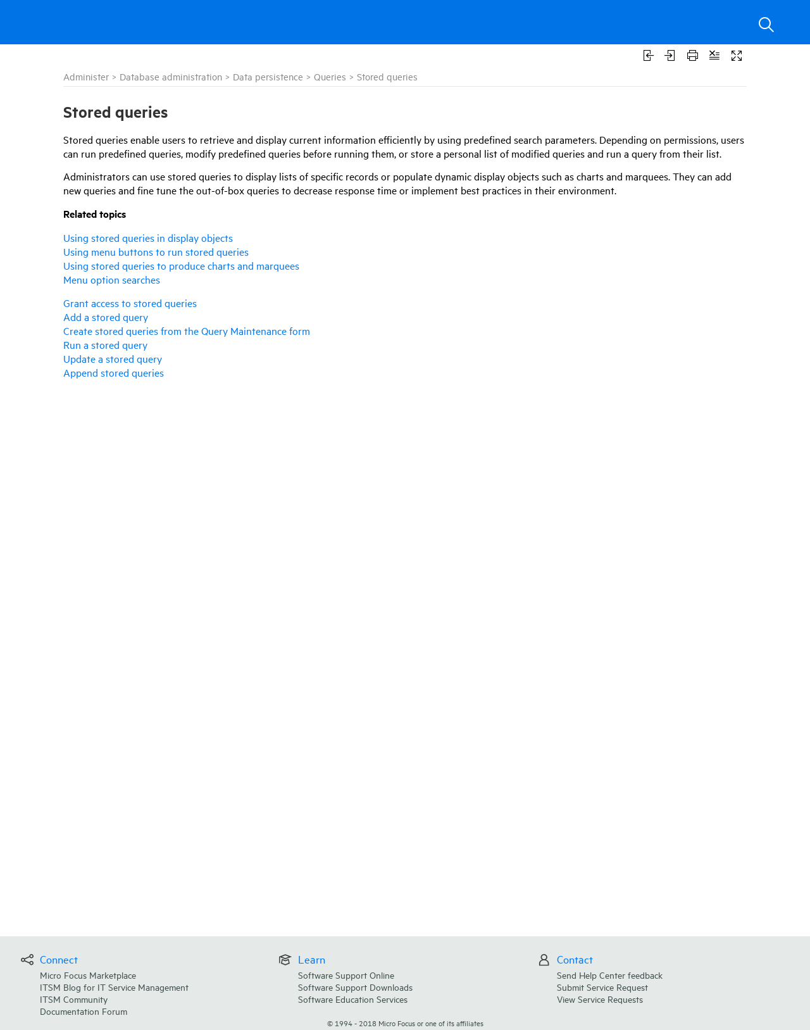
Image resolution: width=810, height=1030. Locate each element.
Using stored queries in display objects (148, 237)
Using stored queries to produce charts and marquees (181, 265)
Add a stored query (105, 316)
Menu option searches (111, 279)
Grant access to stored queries (130, 303)
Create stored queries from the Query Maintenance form (186, 330)
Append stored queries (113, 372)
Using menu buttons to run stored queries (156, 251)
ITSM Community (74, 999)
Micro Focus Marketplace (88, 975)
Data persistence (268, 76)
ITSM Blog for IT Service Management (114, 987)
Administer (86, 76)
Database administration (171, 76)
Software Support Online (346, 975)
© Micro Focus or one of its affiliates (405, 1022)
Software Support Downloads (355, 987)
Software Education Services (353, 999)
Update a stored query (112, 358)
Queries (330, 76)
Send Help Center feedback (610, 975)
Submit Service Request (602, 987)
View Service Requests (600, 999)
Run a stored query (105, 344)
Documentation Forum (83, 1011)
